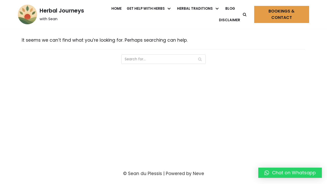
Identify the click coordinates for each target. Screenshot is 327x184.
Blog (230, 8)
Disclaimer (229, 20)
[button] (290, 173)
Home (116, 8)
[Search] (245, 14)
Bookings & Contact (281, 14)
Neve (198, 173)
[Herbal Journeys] (51, 14)
